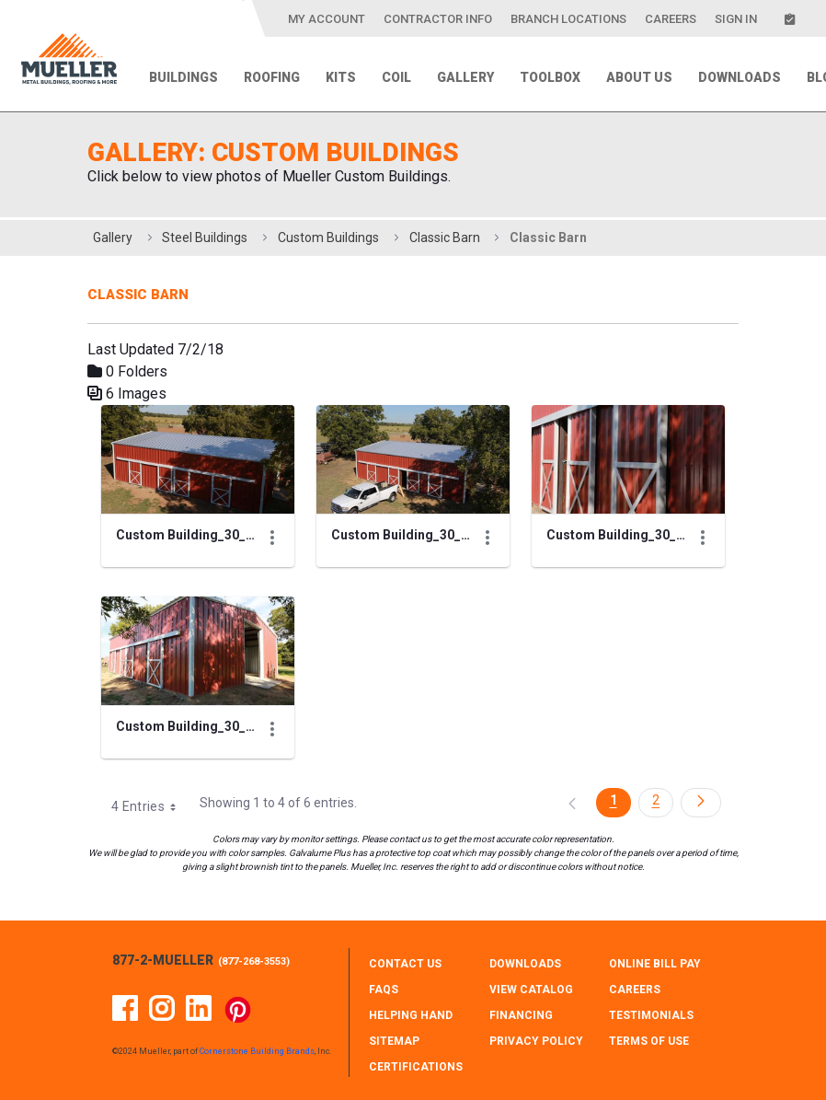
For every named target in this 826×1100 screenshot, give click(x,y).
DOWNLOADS (525, 963)
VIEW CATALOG (531, 989)
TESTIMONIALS (651, 1015)
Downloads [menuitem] (739, 77)
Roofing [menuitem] (272, 77)
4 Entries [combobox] (150, 806)
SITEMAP (394, 1041)
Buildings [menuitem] (183, 77)
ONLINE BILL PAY (655, 963)
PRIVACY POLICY (536, 1041)
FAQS (383, 989)
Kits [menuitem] (341, 77)
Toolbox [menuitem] (550, 77)
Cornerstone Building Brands (257, 1051)
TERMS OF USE (649, 1041)
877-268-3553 (254, 961)
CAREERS (634, 989)
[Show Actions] (272, 537)
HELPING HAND (411, 1015)
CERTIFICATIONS (416, 1066)
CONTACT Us (405, 963)
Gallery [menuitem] (465, 77)
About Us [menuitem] (639, 77)
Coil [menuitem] (396, 77)
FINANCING (521, 1015)
